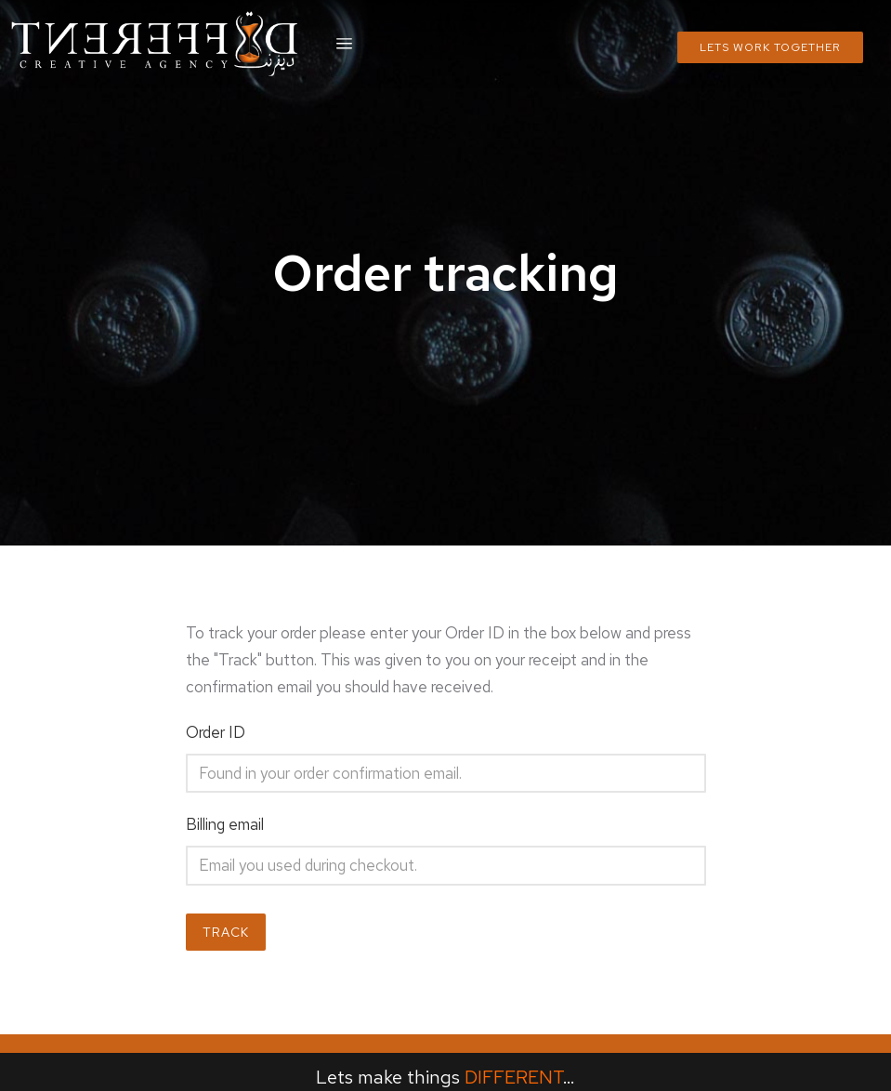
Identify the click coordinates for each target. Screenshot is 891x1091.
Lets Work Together (770, 47)
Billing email (225, 824)
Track (226, 932)
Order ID (215, 732)
